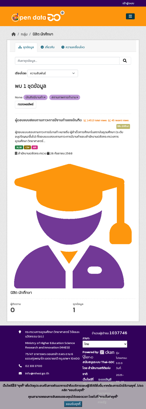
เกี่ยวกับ (48, 47)
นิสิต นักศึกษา (43, 34)
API (34, 147)
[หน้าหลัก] (14, 34)
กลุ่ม (24, 34)
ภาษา (85, 338)
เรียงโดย (20, 73)
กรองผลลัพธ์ (25, 104)
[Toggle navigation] (130, 16)
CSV (27, 147)
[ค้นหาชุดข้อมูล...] (67, 61)
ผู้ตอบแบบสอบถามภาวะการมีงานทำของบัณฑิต (49, 120)
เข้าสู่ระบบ (128, 3)
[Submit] (125, 61)
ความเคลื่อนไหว (73, 47)
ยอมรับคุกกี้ (73, 404)
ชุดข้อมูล (26, 47)
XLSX (19, 147)
